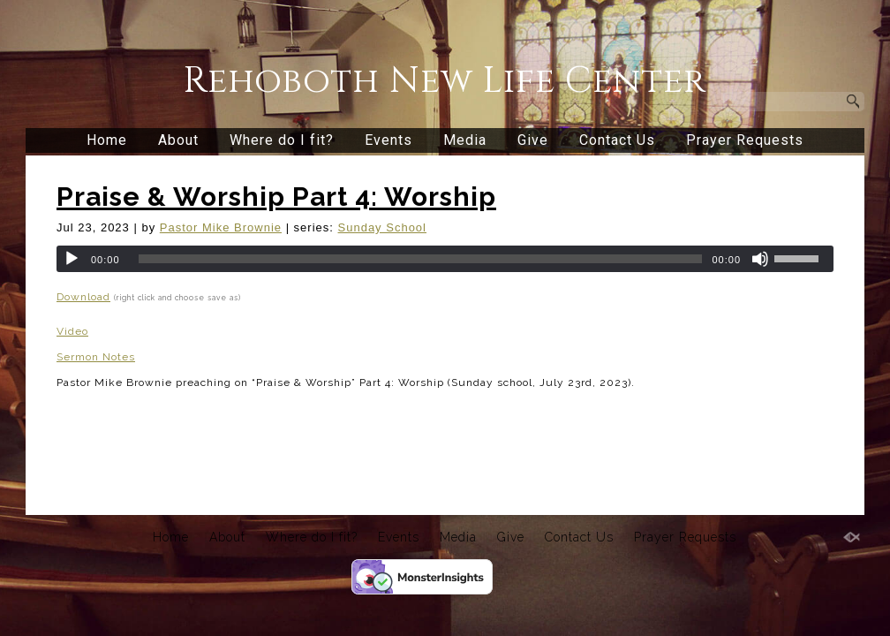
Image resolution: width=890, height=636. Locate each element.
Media (464, 140)
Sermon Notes (96, 357)
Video (72, 331)
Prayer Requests (744, 140)
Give (532, 140)
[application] (445, 259)
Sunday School (382, 227)
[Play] (71, 259)
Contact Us (617, 140)
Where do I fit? (282, 140)
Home (107, 140)
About (178, 140)
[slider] (421, 258)
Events (388, 140)
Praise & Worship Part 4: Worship (276, 196)
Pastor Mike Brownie (221, 227)
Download (83, 297)
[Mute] (760, 259)
